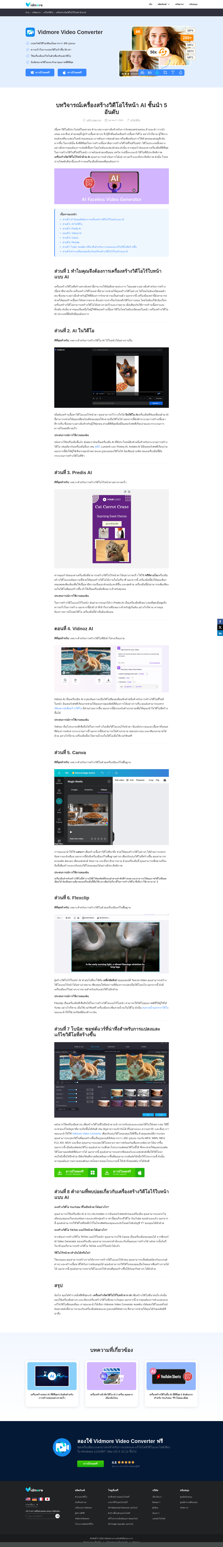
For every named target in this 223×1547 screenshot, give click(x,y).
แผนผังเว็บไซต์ (158, 1518)
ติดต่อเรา (156, 1502)
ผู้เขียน (155, 1508)
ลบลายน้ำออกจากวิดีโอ (155, 1007)
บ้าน (28, 12)
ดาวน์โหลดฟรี (40, 72)
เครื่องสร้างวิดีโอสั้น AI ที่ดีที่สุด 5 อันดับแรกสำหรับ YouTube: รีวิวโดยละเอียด (171, 1396)
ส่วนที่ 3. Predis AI (72, 228)
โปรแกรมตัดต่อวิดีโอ (84, 1524)
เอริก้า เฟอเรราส (92, 120)
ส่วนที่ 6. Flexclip (71, 242)
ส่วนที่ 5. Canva (70, 238)
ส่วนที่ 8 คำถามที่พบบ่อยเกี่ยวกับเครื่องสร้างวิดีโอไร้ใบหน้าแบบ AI (95, 251)
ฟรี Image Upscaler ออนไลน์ (120, 1524)
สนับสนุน (193, 4)
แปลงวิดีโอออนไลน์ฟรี (118, 1502)
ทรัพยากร (179, 4)
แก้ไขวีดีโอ (48, 12)
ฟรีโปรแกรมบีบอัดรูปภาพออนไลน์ (123, 1518)
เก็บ (150, 4)
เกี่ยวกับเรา (157, 1497)
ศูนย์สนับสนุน (186, 1497)
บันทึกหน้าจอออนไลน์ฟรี (118, 1497)
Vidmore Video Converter (70, 32)
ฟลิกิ (97, 446)
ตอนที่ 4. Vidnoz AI (72, 233)
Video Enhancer (82, 1518)
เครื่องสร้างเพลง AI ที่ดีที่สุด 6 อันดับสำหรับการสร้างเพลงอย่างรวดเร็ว (52, 1396)
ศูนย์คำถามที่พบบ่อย (188, 1502)
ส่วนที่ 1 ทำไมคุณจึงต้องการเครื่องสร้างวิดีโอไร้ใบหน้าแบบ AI (93, 219)
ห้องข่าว (156, 1513)
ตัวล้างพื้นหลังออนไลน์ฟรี (119, 1513)
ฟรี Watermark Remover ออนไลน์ (122, 1508)
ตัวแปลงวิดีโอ (81, 1497)
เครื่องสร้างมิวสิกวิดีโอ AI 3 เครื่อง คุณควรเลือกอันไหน (111, 1396)
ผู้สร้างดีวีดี (80, 1513)
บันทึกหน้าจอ (80, 1502)
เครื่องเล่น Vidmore (83, 1508)
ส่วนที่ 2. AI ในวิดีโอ (73, 224)
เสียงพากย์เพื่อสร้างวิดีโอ (68, 708)
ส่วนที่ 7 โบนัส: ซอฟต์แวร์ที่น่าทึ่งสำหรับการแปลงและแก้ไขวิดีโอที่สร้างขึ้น (100, 247)
